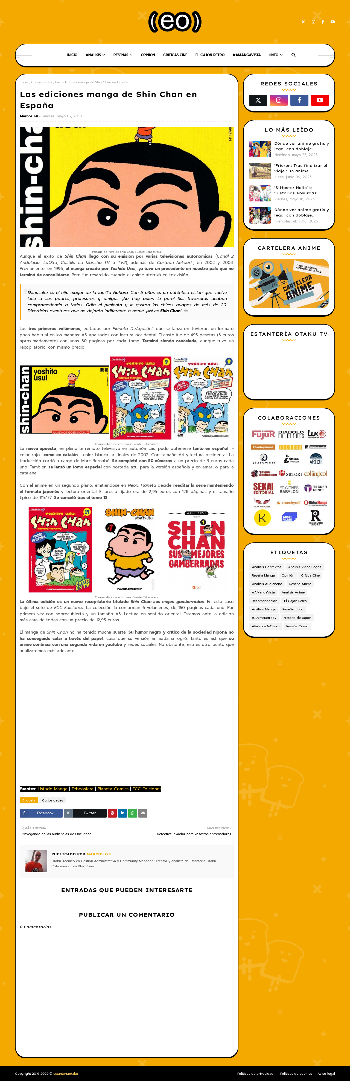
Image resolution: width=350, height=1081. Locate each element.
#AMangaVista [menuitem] (247, 55)
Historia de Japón (297, 617)
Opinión (288, 575)
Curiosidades (41, 82)
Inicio (24, 82)
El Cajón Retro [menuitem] (210, 55)
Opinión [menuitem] (148, 55)
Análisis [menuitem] (93, 55)
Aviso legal (326, 1073)
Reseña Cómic (297, 626)
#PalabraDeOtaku (265, 626)
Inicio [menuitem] (72, 55)
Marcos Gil (29, 116)
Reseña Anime (300, 583)
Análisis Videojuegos (304, 567)
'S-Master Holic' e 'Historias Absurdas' (295, 190)
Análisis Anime (293, 592)
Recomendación (264, 600)
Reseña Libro (292, 609)
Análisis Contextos (266, 567)
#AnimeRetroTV (264, 617)
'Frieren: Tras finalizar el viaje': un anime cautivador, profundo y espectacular (300, 168)
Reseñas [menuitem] (120, 55)
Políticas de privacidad (255, 1073)
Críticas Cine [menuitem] (175, 55)
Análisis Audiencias (267, 583)
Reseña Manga (263, 575)
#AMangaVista (263, 592)
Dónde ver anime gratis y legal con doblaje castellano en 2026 (301, 212)
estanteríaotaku (65, 1073)
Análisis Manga (264, 609)
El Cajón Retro (295, 600)
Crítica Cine (310, 575)
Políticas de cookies (296, 1073)
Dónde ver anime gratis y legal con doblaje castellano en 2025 (301, 146)
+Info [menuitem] (273, 55)
